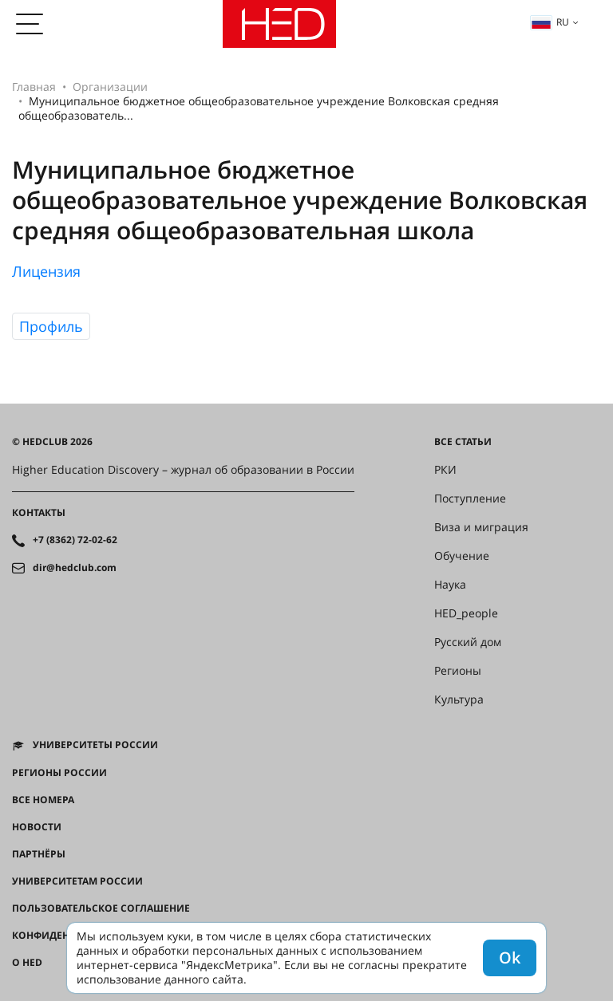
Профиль (51, 326)
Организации (110, 86)
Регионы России (59, 773)
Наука (450, 584)
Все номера (43, 800)
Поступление (470, 498)
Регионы (457, 671)
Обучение (461, 556)
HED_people (466, 613)
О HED (27, 962)
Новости (36, 827)
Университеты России (95, 745)
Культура (459, 699)
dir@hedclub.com (75, 568)
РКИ (445, 470)
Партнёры (38, 854)
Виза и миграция (481, 527)
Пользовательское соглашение (101, 908)
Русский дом (467, 642)
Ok (509, 957)
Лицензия (46, 271)
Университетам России (77, 881)
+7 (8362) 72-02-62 (75, 540)
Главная (34, 86)
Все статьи (463, 441)
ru (550, 22)
